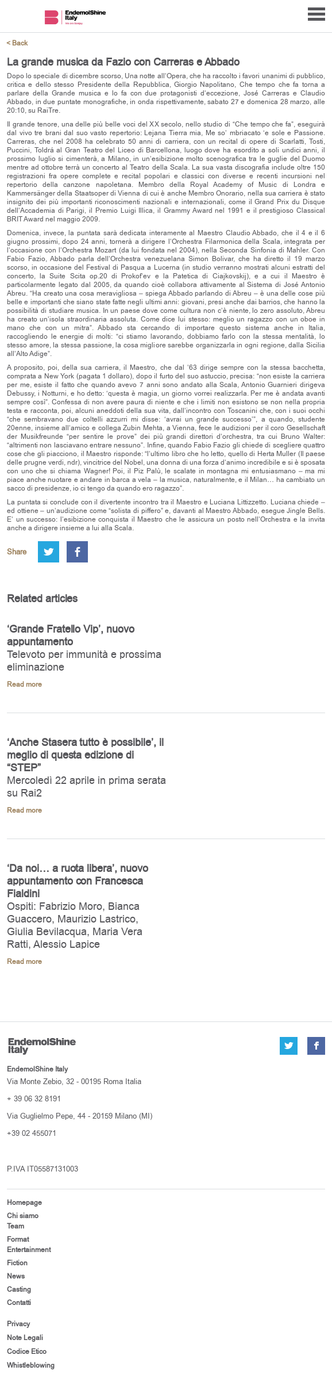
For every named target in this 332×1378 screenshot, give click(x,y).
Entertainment (29, 1249)
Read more (24, 684)
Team (15, 1226)
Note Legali (25, 1337)
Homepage (24, 1202)
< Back (17, 43)
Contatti (19, 1302)
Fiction (17, 1263)
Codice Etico (27, 1351)
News (16, 1276)
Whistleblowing (31, 1365)
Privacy (18, 1324)
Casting (19, 1289)
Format (18, 1239)
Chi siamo (22, 1215)
